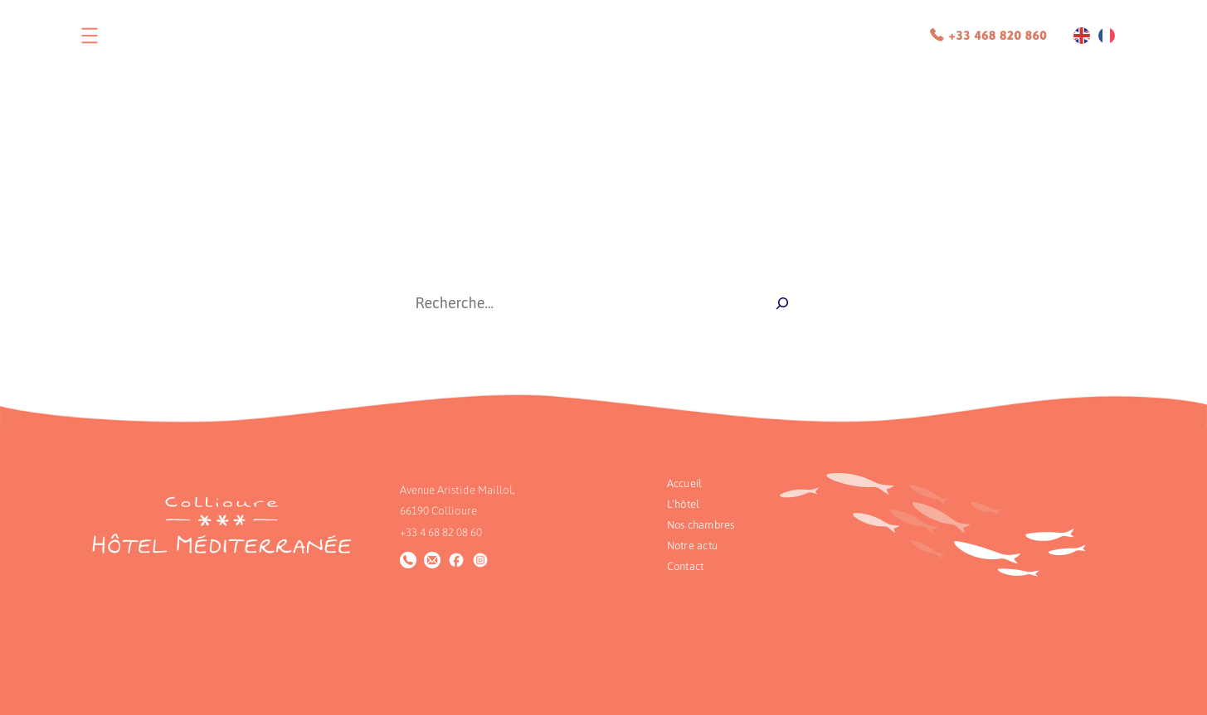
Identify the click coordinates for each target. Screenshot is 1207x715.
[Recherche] (782, 303)
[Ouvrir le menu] (89, 35)
